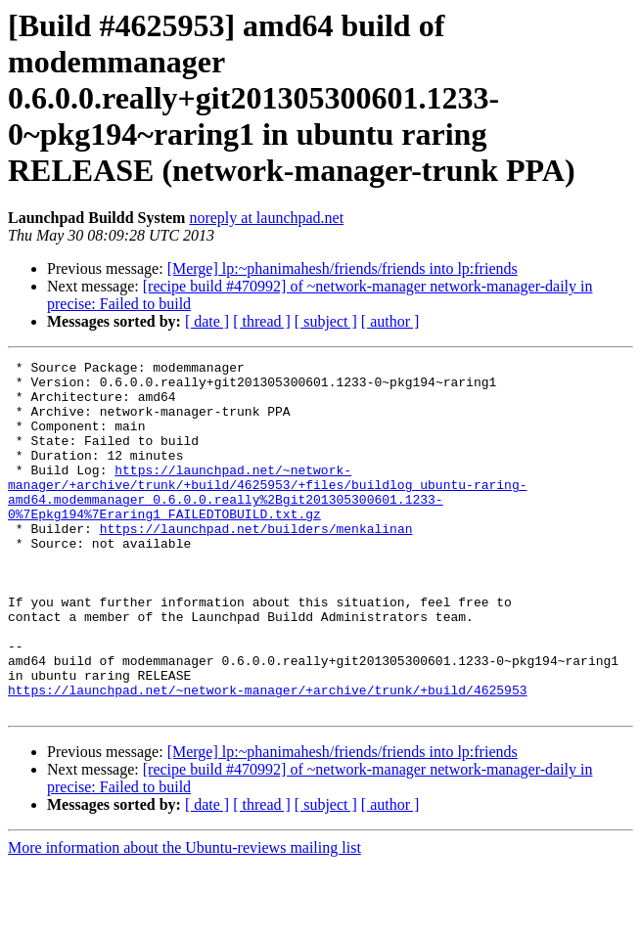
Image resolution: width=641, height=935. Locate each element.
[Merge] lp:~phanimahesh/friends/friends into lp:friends (342, 268)
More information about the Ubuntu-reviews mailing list (184, 918)
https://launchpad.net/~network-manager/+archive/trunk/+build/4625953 (267, 757)
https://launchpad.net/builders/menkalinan (256, 563)
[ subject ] (326, 321)
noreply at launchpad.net (266, 217)
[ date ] (207, 321)
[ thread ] (262, 321)
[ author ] (390, 321)
